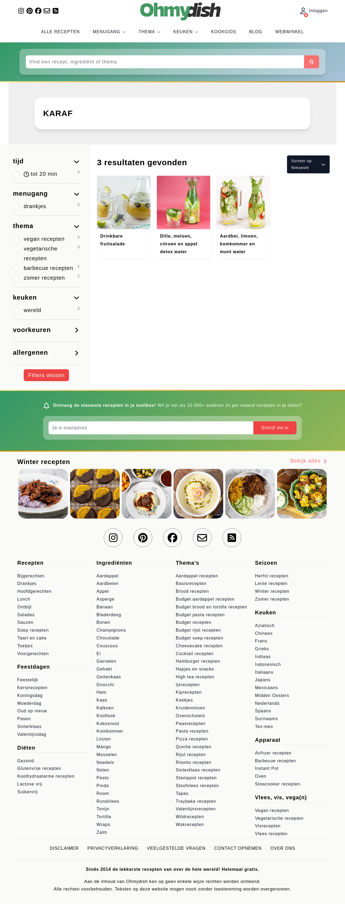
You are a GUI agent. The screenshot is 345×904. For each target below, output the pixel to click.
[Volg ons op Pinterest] (29, 11)
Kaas (101, 700)
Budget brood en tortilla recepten (211, 607)
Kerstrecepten (32, 687)
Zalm (101, 832)
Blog (255, 31)
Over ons (282, 848)
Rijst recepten (191, 754)
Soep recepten (33, 630)
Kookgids (223, 31)
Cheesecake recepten (199, 646)
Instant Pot (267, 768)
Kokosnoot (107, 723)
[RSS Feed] (55, 11)
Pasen (24, 718)
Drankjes (26, 583)
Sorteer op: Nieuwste (308, 164)
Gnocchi (105, 684)
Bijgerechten (30, 576)
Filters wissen (46, 375)
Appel (102, 591)
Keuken (185, 31)
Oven (260, 776)
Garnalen (106, 661)
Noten (102, 770)
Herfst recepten (271, 576)
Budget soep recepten (199, 638)
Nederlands (267, 703)
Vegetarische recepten (279, 818)
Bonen (103, 622)
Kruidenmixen (190, 708)
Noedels (105, 762)
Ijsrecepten (188, 684)
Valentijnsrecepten (196, 809)
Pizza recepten (192, 739)
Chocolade (108, 638)
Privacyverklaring (112, 848)
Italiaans (264, 672)
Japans (263, 680)
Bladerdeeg (108, 614)
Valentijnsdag (31, 734)
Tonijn (102, 809)
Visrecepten (268, 826)
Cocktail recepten (195, 653)
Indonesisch (268, 664)
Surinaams (266, 718)
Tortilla (103, 816)
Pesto (102, 778)
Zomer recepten (272, 599)
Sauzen (25, 622)
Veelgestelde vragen (176, 848)
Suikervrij (27, 792)
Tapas (182, 793)
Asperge (105, 599)
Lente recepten (271, 583)
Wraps (103, 824)
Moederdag (29, 703)
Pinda (102, 785)
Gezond (25, 761)
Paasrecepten (191, 723)
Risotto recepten (194, 762)
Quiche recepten (193, 746)
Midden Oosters (272, 695)
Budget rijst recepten (198, 630)
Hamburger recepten (198, 661)
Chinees (264, 633)
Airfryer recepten (273, 753)
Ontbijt (24, 607)
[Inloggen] (306, 15)
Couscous (107, 646)
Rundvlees (107, 801)
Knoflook (105, 715)
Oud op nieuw (32, 711)
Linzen (103, 739)
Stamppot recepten (196, 778)
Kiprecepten (189, 692)
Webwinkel (289, 31)
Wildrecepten (190, 816)
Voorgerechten (33, 653)
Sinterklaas (29, 726)
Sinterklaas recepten (198, 770)
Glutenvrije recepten (39, 768)
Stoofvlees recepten (197, 785)
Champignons (111, 630)
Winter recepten (272, 591)
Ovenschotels (190, 715)
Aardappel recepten (197, 576)
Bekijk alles (309, 461)
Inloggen (314, 11)
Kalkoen (105, 708)
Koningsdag (30, 695)
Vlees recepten (271, 833)
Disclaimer (64, 848)
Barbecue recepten (275, 761)
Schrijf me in (275, 427)
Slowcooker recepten (277, 784)
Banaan (104, 607)
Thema (149, 31)
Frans (261, 641)
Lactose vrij (29, 784)
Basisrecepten (191, 583)
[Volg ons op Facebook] (38, 11)
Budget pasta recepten (200, 614)
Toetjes (25, 646)
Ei (98, 653)
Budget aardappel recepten (205, 599)
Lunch (23, 599)
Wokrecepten (190, 824)
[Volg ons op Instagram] (21, 11)
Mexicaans (266, 687)
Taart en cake (32, 638)
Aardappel (107, 576)
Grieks (262, 648)
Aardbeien (107, 583)
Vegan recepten (272, 810)
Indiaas (263, 656)
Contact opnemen (238, 848)
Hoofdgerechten (34, 591)
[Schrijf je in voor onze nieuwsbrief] (47, 11)
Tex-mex (264, 726)
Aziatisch (265, 625)
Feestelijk (27, 680)
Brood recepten (192, 591)
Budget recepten (193, 622)
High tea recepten (195, 677)
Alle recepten (60, 31)
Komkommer (109, 731)
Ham (101, 692)
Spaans (263, 711)
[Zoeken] (311, 61)
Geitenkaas (108, 677)
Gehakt (104, 669)
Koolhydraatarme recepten (46, 776)
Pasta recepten (192, 731)
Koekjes (184, 700)
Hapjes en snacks (195, 669)
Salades (26, 614)
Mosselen (106, 754)
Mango (103, 746)
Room (102, 793)
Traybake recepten (196, 801)
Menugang (109, 31)
